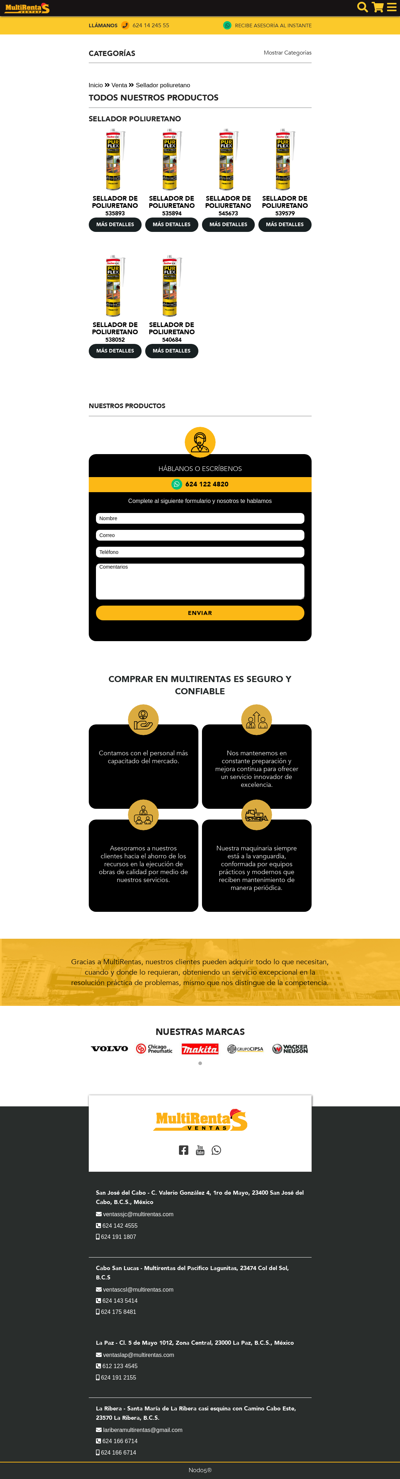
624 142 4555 (117, 1226)
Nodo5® (200, 1470)
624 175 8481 (116, 1312)
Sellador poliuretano (159, 85)
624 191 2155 (116, 1378)
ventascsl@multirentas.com (135, 1290)
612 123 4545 (117, 1366)
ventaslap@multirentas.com (135, 1355)
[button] (200, 1063)
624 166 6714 (117, 1441)
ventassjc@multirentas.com (135, 1214)
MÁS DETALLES (115, 224)
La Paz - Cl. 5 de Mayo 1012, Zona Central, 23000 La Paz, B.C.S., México (195, 1343)
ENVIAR (200, 613)
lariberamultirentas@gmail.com (139, 1430)
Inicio (96, 85)
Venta (116, 85)
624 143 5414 (117, 1301)
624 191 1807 (116, 1237)
